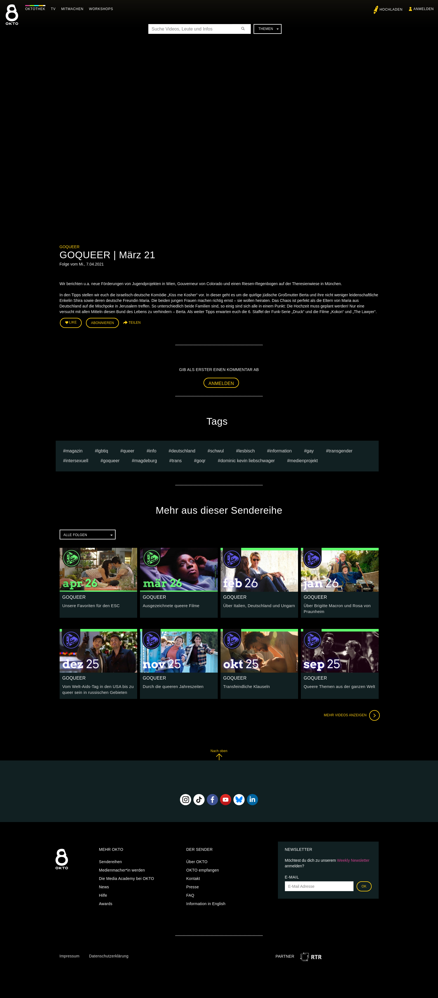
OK (364, 884)
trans (177, 459)
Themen (268, 29)
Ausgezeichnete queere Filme (169, 604)
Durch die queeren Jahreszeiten (171, 685)
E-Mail (292, 875)
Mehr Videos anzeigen (351, 713)
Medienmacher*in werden (122, 868)
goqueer (111, 459)
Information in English (206, 901)
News (104, 884)
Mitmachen (74, 9)
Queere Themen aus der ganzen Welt (337, 685)
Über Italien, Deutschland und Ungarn (257, 604)
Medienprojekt (304, 459)
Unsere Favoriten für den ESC (89, 604)
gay (310, 450)
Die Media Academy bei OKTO (126, 876)
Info (152, 450)
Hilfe (103, 893)
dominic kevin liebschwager (247, 459)
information (281, 450)
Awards (106, 901)
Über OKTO (197, 859)
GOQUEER (70, 247)
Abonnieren (102, 322)
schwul (217, 450)
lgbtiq (102, 450)
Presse (192, 884)
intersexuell (76, 459)
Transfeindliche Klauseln (245, 685)
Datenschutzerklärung (108, 954)
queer (128, 450)
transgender (340, 450)
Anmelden (221, 382)
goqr (200, 459)
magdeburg (145, 459)
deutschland (183, 450)
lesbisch (247, 450)
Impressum (69, 954)
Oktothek (37, 9)
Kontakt (193, 876)
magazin (73, 450)
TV (54, 9)
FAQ (190, 893)
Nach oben (218, 752)
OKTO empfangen (202, 868)
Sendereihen (110, 859)
